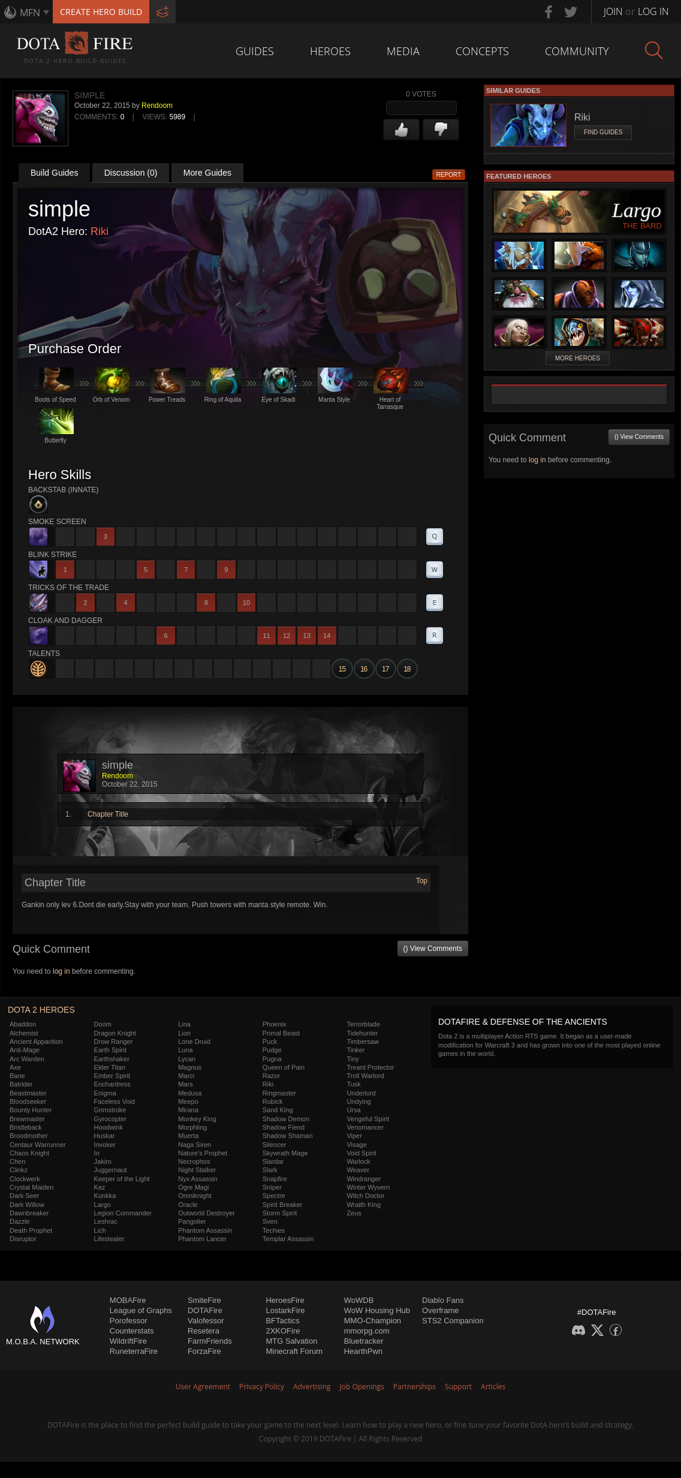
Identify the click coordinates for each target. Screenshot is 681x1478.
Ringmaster (279, 1093)
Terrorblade (363, 1024)
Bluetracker (364, 1340)
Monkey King (197, 1118)
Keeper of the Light (122, 1178)
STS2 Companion (453, 1320)
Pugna (272, 1058)
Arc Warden (27, 1058)
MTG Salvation (291, 1340)
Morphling (192, 1127)
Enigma (105, 1093)
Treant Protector (370, 1067)
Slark (270, 1169)
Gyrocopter (110, 1118)
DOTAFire (205, 1310)
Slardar (273, 1161)
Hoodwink (108, 1127)
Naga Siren (194, 1144)
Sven (270, 1221)
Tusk (353, 1084)
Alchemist (24, 1033)
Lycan (186, 1058)
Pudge (272, 1049)
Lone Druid (194, 1041)
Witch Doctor (365, 1195)
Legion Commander (123, 1213)
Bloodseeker (28, 1101)
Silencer (275, 1144)
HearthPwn (363, 1351)
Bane (17, 1075)
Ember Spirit (112, 1075)
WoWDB (359, 1300)
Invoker (105, 1144)
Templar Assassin (288, 1238)
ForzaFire (204, 1351)
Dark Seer (25, 1195)
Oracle (187, 1204)
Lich (100, 1230)
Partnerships (414, 1386)
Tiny (352, 1058)
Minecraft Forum (294, 1351)
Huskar (104, 1135)
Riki (100, 231)
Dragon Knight (115, 1033)
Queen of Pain (284, 1067)
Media (403, 51)
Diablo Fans (442, 1300)
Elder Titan (110, 1067)
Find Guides (603, 132)
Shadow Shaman (288, 1135)
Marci (186, 1075)
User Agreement (203, 1386)
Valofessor (206, 1320)
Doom (103, 1024)
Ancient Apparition (36, 1041)
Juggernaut (110, 1169)
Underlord (360, 1093)
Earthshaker (111, 1058)
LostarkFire (285, 1310)
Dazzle (20, 1221)
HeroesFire (285, 1300)
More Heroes (577, 358)
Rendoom (157, 105)
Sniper (272, 1187)
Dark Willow (27, 1204)
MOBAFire (128, 1300)
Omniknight (195, 1195)
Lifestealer (109, 1238)
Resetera (203, 1330)
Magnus (189, 1067)
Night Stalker (197, 1169)
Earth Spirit (110, 1049)
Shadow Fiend (284, 1127)
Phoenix (275, 1024)
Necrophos (194, 1161)
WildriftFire (128, 1340)
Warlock (358, 1161)
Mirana (188, 1109)
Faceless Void (114, 1101)
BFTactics (282, 1320)
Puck (270, 1041)
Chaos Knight (29, 1153)
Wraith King (363, 1204)
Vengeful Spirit (367, 1118)
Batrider (21, 1084)
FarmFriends (210, 1340)
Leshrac (105, 1221)
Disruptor (23, 1238)
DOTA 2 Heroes (41, 1010)
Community (577, 51)
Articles (493, 1386)
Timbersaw (362, 1041)
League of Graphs (141, 1310)
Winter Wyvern (368, 1187)
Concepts (482, 51)
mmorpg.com (367, 1330)
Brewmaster (27, 1118)
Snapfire (275, 1178)
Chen (17, 1161)
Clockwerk (25, 1178)
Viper (353, 1135)
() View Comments (432, 948)
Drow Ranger (113, 1041)
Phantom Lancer (202, 1238)
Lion (184, 1033)
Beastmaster (28, 1093)
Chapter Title (108, 814)
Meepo (188, 1101)
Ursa (353, 1109)
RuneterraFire (134, 1351)
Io (97, 1153)
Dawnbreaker (29, 1213)
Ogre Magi (193, 1187)
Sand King (278, 1109)
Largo (102, 1204)
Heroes (330, 51)
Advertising (312, 1386)
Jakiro (103, 1161)
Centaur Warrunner (38, 1144)
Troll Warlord (365, 1075)
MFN (30, 12)
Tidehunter (362, 1033)
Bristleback (26, 1127)
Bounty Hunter (31, 1109)
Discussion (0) (131, 172)
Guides (255, 51)
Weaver (357, 1169)
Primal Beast (281, 1033)
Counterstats (132, 1330)
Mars (185, 1084)
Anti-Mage (25, 1049)
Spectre (274, 1195)
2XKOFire (283, 1330)
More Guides (207, 172)
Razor (271, 1075)
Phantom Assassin (205, 1230)
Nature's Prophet (202, 1153)
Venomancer (365, 1127)
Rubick (273, 1101)
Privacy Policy (261, 1386)
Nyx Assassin (197, 1178)
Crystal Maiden (31, 1187)
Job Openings (362, 1386)
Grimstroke (110, 1109)
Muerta (188, 1135)
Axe (15, 1067)
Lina (184, 1024)
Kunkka (105, 1195)
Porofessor (128, 1320)
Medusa (189, 1093)
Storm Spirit (280, 1213)
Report (449, 174)
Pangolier (192, 1221)
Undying (358, 1101)
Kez (100, 1187)
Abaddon (23, 1024)
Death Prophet (31, 1230)
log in (61, 971)
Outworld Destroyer (206, 1213)
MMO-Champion (372, 1320)
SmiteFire (204, 1300)
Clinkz (19, 1169)
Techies (274, 1230)
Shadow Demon (286, 1118)
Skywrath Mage (285, 1153)
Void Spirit (361, 1153)
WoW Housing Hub (377, 1310)
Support (458, 1386)
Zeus (353, 1213)
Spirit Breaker (283, 1204)
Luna (185, 1049)
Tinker (355, 1049)
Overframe (440, 1310)
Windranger (363, 1178)
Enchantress (112, 1084)
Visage (356, 1144)
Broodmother (29, 1135)
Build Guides (54, 172)
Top (421, 881)
